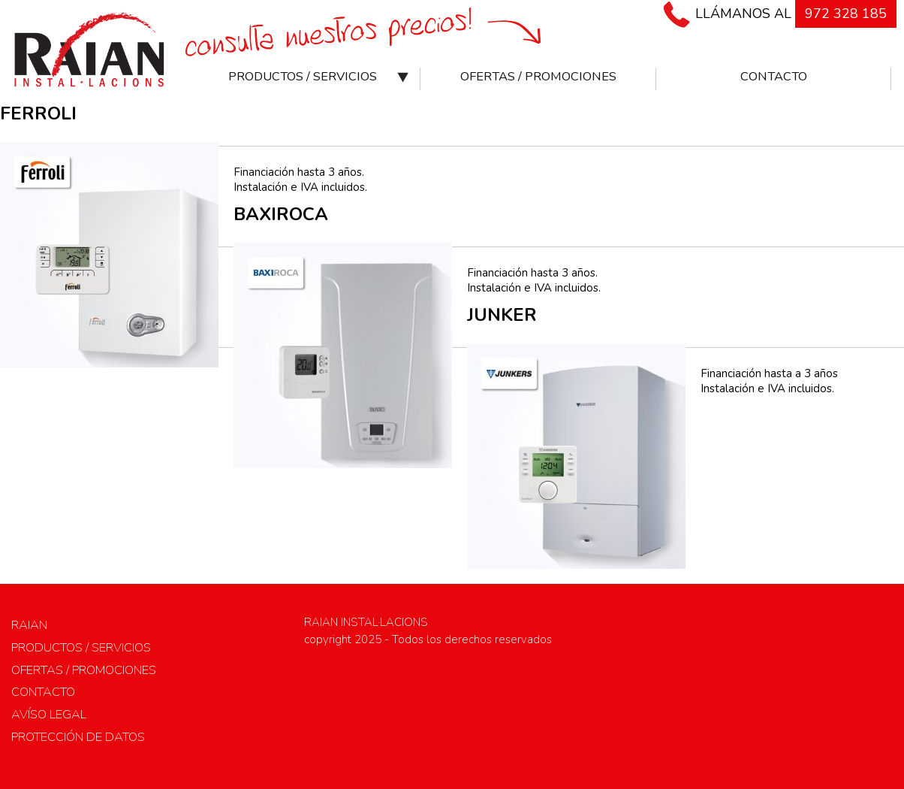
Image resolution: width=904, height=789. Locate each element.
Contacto (773, 76)
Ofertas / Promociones (538, 76)
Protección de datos (78, 736)
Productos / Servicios (302, 76)
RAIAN (29, 624)
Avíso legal (48, 714)
